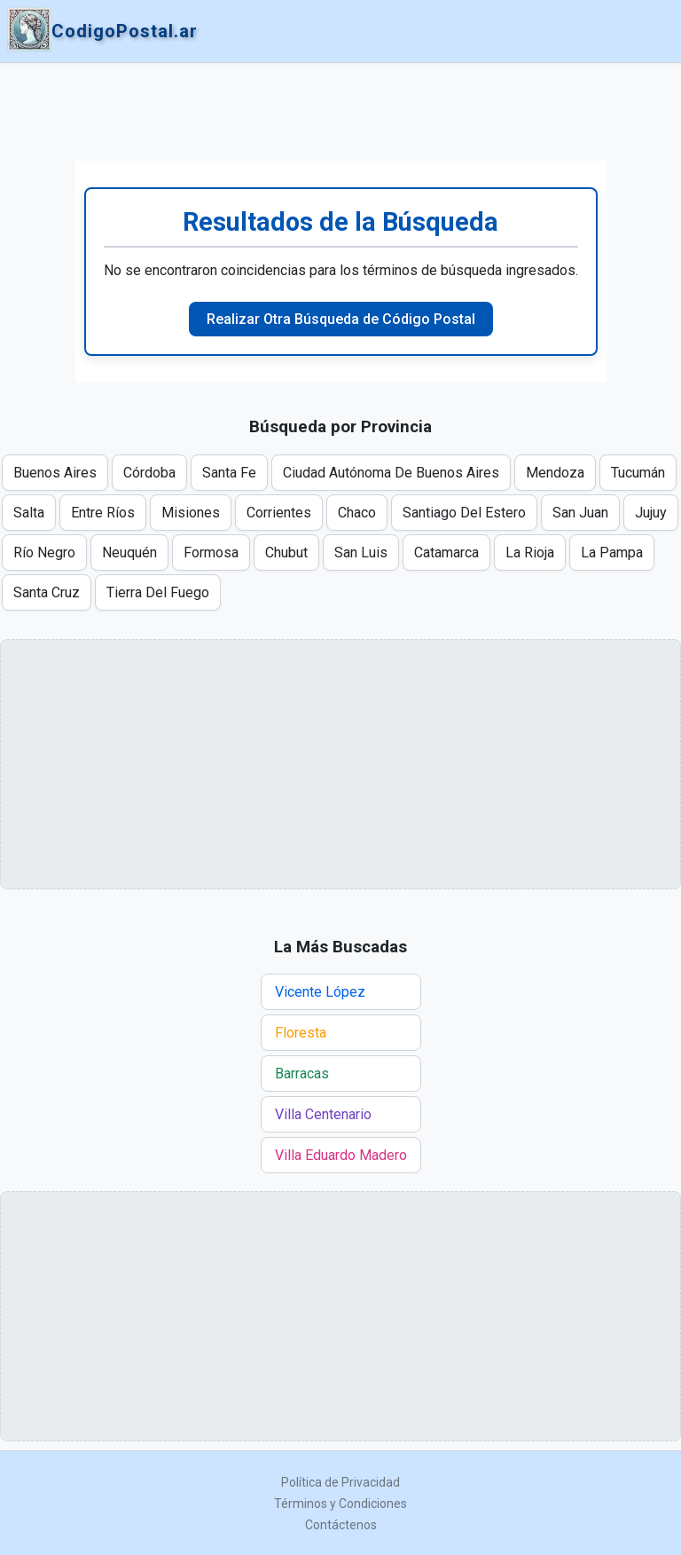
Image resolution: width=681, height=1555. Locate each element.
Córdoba (149, 472)
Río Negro (44, 552)
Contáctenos (341, 1525)
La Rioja (529, 552)
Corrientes (279, 512)
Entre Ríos (103, 512)
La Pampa (612, 552)
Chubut (286, 552)
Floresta (300, 1032)
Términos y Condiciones (340, 1503)
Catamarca (446, 552)
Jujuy (651, 512)
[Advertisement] (341, 111)
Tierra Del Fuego (157, 592)
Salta (28, 512)
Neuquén (129, 552)
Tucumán (638, 472)
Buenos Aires (55, 472)
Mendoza (555, 472)
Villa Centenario (323, 1114)
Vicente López (320, 991)
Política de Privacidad (340, 1482)
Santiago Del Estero (464, 512)
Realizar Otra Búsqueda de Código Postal (341, 319)
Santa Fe (229, 472)
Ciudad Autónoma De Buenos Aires (391, 472)
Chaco (357, 512)
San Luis (360, 552)
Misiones (190, 512)
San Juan (580, 512)
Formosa (211, 552)
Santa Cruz (46, 592)
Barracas (302, 1073)
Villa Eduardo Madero (341, 1155)
